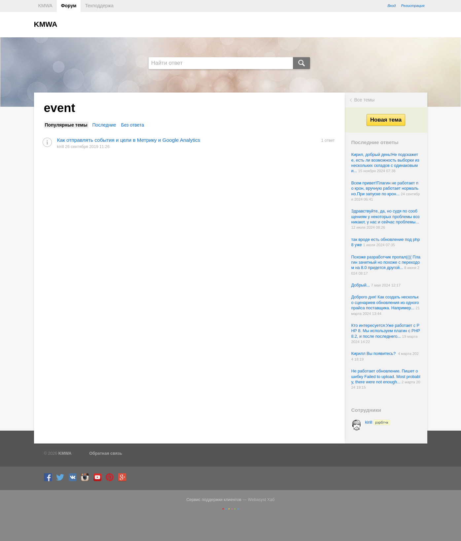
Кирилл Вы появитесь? (374, 353)
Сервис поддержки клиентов (213, 499)
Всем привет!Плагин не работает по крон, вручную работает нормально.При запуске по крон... (385, 188)
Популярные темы (66, 125)
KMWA (45, 5)
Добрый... (361, 285)
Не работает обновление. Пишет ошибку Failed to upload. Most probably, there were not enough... (385, 376)
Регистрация (412, 6)
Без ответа (132, 125)
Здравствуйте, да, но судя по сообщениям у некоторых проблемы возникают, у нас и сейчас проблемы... (385, 216)
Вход (391, 6)
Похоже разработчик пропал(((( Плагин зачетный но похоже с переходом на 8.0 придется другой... (386, 262)
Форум (69, 5)
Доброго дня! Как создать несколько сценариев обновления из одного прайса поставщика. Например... (385, 302)
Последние (104, 125)
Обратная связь (105, 453)
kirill (377, 422)
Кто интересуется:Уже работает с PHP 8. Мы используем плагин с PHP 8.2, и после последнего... (385, 331)
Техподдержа (99, 5)
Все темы (364, 99)
